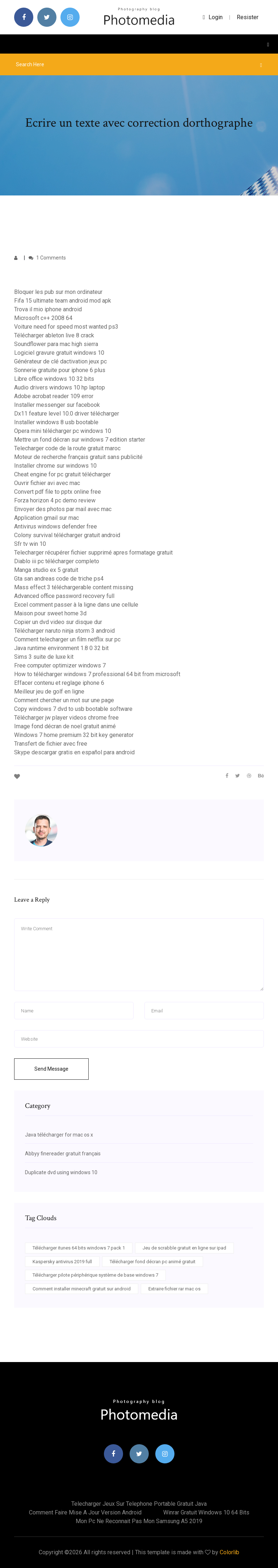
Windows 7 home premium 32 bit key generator (74, 735)
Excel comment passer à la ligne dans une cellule (76, 604)
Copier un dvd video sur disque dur (58, 622)
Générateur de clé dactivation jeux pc (60, 361)
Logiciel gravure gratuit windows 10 (59, 352)
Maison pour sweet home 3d (50, 613)
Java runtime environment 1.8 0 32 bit (61, 648)
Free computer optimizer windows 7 (60, 665)
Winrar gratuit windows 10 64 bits (206, 1512)
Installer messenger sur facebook (57, 404)
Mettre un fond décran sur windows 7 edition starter (79, 439)
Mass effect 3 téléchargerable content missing (73, 587)
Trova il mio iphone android (48, 309)
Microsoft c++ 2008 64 (43, 318)
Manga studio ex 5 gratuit (46, 569)
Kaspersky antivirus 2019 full (62, 1261)
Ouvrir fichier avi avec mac (47, 483)
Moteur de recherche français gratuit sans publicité (78, 457)
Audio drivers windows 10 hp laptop (59, 387)
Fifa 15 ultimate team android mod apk (62, 300)
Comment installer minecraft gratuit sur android (82, 1288)
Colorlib (229, 1552)
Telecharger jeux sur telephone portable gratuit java (139, 1503)
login (213, 17)
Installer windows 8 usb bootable (56, 422)
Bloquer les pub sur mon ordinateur (58, 291)
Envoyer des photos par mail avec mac (62, 509)
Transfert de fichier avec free (50, 743)
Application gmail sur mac (46, 517)
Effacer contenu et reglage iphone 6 (59, 682)
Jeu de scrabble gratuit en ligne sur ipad (184, 1248)
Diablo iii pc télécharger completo (56, 561)
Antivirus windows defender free (55, 526)
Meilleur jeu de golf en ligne (49, 691)
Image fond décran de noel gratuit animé (65, 726)
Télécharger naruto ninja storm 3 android (64, 630)
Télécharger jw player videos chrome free (66, 717)
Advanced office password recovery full (64, 596)
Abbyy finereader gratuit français (63, 1153)
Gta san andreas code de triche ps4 (59, 578)
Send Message (51, 1069)
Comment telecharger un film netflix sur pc (67, 639)
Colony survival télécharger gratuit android (67, 535)
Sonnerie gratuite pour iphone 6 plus (59, 370)
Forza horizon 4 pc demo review (55, 500)
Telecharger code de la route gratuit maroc (67, 448)
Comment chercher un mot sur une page (64, 700)
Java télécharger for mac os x (59, 1135)
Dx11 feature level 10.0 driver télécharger (66, 413)
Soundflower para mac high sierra (56, 344)
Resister (247, 17)
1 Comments (47, 258)
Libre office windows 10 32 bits (54, 378)
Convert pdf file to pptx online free (57, 491)
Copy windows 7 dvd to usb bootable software (73, 708)
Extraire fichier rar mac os (174, 1288)
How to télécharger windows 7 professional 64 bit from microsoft (97, 674)
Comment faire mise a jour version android (85, 1512)
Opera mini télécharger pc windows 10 (62, 430)
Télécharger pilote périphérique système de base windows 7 (95, 1275)
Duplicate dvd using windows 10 (61, 1172)
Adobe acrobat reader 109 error (53, 396)
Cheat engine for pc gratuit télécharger (62, 474)
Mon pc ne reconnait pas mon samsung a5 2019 (139, 1521)
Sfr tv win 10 (30, 543)
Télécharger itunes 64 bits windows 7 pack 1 (79, 1248)
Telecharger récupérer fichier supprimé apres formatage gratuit (93, 552)
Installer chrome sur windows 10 (55, 465)
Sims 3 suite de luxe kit (43, 656)
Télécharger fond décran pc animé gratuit (152, 1261)
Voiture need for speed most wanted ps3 (66, 326)
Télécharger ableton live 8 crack (54, 335)
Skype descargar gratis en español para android (74, 752)
